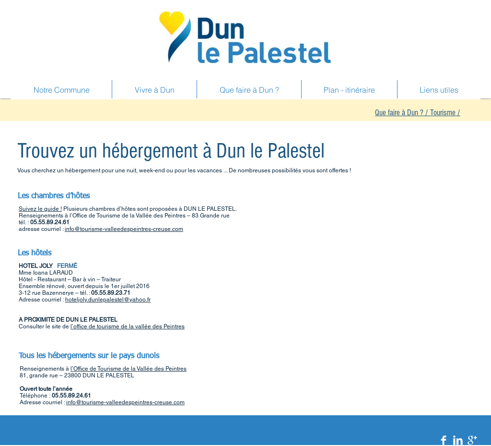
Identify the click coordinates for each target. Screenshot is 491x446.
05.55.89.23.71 (110, 292)
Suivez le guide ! (40, 208)
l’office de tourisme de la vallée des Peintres (127, 326)
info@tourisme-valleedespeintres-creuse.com (124, 229)
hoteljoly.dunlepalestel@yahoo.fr (108, 299)
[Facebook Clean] (443, 440)
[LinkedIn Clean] (458, 440)
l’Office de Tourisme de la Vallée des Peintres (128, 368)
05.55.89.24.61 (50, 222)
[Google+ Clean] (472, 440)
